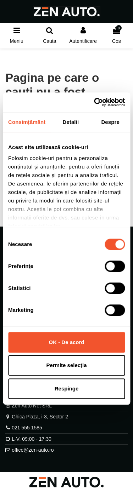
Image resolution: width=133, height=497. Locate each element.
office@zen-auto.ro (33, 450)
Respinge (67, 388)
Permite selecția (66, 365)
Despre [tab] (110, 122)
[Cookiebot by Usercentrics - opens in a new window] (95, 102)
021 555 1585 (27, 427)
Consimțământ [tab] (26, 122)
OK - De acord (66, 342)
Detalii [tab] (70, 122)
